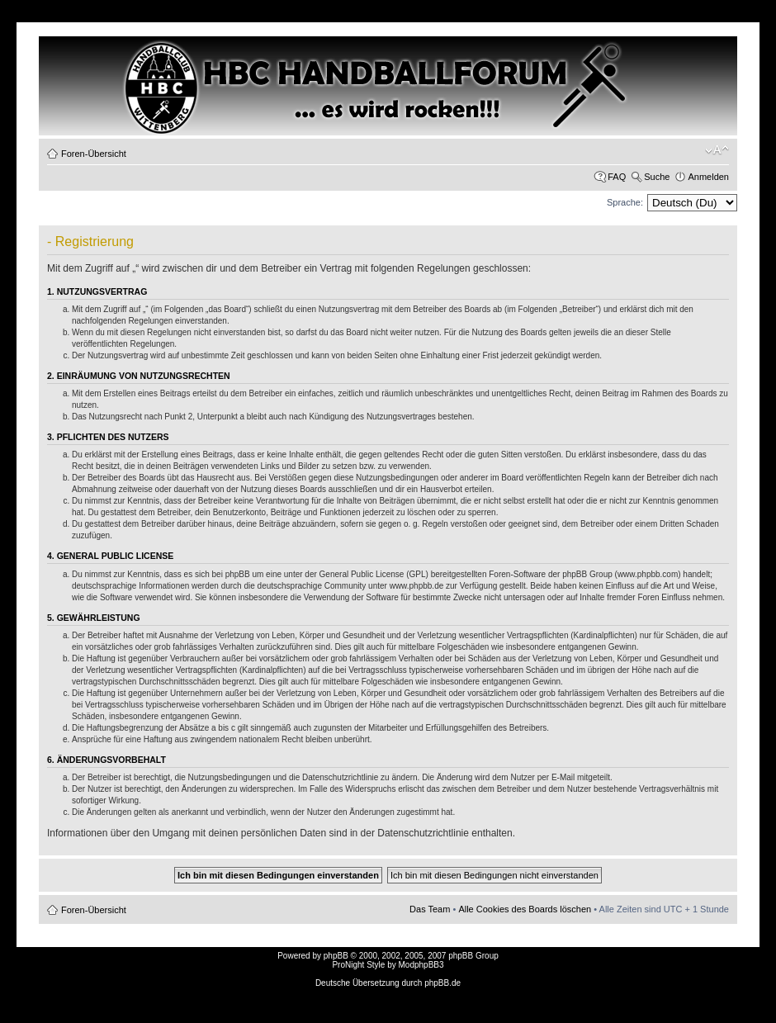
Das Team (429, 909)
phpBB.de (442, 982)
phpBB (336, 955)
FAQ (617, 177)
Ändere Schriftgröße (717, 150)
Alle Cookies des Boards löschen (524, 909)
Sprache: (625, 202)
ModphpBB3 (421, 964)
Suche (657, 177)
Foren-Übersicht (93, 154)
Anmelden (708, 177)
